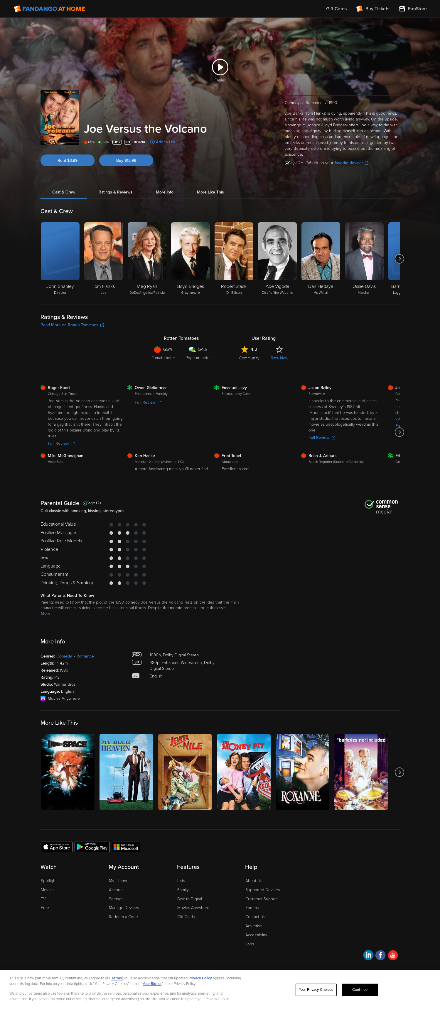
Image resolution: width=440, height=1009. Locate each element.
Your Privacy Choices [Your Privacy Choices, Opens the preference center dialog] (316, 989)
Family (183, 889)
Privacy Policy (200, 978)
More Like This (210, 192)
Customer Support (261, 898)
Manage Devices (124, 907)
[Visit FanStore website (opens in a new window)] (412, 9)
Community (249, 358)
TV (43, 898)
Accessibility (256, 934)
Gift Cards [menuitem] (336, 9)
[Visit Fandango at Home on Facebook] (380, 956)
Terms (116, 978)
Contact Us (255, 916)
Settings (116, 898)
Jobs (249, 944)
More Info (164, 192)
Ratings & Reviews (115, 192)
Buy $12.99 (126, 160)
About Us (253, 880)
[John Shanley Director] (60, 259)
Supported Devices (262, 889)
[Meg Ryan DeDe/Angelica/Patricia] (147, 259)
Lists (181, 880)
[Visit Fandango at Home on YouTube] (392, 956)
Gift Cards (186, 916)
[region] (220, 989)
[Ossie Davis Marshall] (364, 259)
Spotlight (49, 880)
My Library (118, 880)
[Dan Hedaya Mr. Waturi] (320, 259)
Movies (47, 889)
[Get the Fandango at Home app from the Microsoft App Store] (126, 846)
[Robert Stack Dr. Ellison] (234, 259)
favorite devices (351, 162)
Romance (85, 656)
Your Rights (152, 983)
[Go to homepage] (49, 9)
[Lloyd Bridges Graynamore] (190, 259)
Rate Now (279, 358)
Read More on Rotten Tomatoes (72, 324)
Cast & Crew (63, 192)
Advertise (253, 925)
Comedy (64, 656)
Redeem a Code (123, 916)
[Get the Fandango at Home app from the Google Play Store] (92, 846)
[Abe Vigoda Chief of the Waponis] (277, 259)
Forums (252, 907)
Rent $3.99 (67, 160)
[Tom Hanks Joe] (103, 259)
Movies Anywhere (193, 907)
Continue (359, 989)
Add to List (165, 142)
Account (116, 889)
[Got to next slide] (399, 259)
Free (45, 907)
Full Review (61, 443)
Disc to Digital (189, 898)
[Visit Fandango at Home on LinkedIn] (368, 956)
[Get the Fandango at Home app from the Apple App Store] (57, 846)
